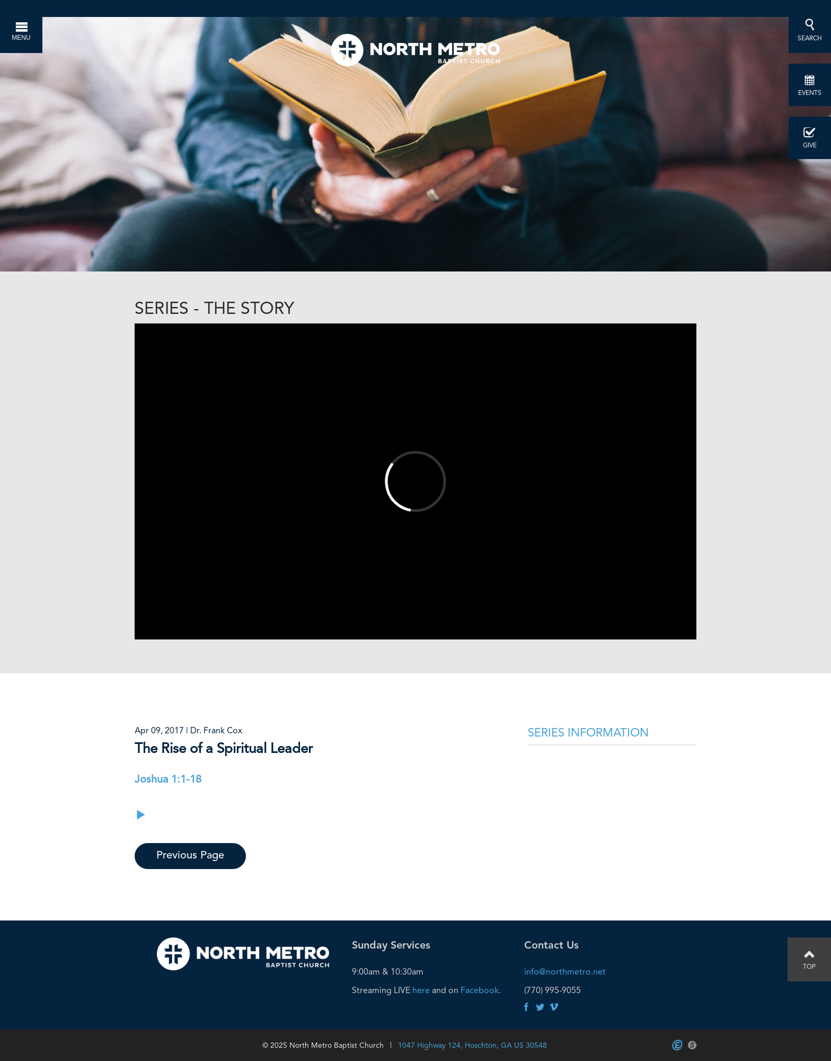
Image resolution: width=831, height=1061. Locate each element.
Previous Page (190, 855)
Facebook (480, 990)
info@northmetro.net (565, 972)
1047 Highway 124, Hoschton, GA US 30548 (472, 1045)
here (421, 990)
